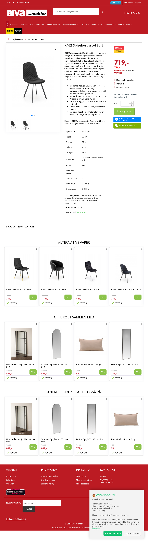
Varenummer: (70, 207)
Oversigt (9, 495)
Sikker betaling (47, 483)
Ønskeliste (24, 2)
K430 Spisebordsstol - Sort (53, 289)
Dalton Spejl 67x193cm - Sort (125, 364)
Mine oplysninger (83, 487)
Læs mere (96, 528)
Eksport (44, 487)
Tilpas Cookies (132, 533)
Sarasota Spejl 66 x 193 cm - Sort (54, 365)
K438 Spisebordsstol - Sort (18, 289)
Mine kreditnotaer (84, 480)
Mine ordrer (81, 476)
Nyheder (10, 483)
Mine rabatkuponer (84, 491)
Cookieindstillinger (74, 536)
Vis (33, 297)
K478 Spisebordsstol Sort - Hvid (126, 289)
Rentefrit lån (46, 491)
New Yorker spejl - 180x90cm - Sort (20, 365)
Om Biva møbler (48, 480)
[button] (32, 115)
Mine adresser (82, 483)
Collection (10, 480)
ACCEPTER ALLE (112, 533)
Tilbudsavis (11, 476)
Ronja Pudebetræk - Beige (88, 364)
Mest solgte (11, 487)
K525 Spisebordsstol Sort (88, 289)
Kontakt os (13, 2)
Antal (116, 103)
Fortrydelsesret (48, 495)
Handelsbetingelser (50, 476)
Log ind (138, 2)
